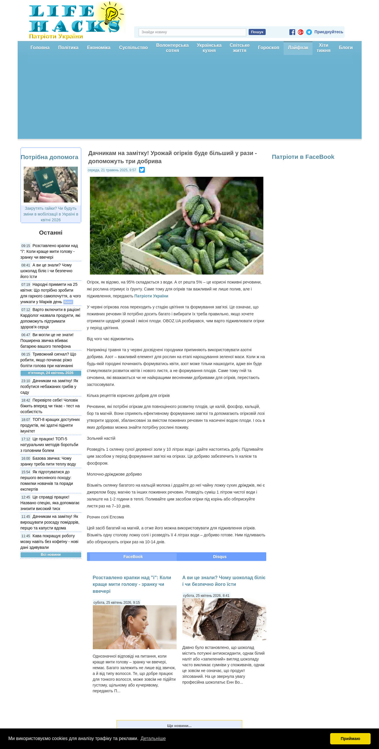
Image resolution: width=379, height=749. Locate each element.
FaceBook (133, 556)
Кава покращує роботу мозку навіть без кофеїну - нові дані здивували (50, 541)
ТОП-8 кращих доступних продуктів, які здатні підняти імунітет (50, 425)
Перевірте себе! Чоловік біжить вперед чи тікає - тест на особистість (50, 406)
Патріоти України (151, 296)
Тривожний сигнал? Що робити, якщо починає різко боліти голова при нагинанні (48, 360)
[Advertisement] (190, 98)
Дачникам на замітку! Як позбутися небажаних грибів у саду (49, 386)
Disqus (220, 556)
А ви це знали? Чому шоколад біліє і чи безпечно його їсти (47, 271)
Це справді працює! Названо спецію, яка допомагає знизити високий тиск (50, 503)
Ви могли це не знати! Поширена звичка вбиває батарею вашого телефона (47, 340)
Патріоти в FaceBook (303, 156)
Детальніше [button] (153, 738)
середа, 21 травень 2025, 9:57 (112, 170)
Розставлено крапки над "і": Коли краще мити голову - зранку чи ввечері (49, 251)
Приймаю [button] (350, 738)
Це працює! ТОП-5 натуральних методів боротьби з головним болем (49, 445)
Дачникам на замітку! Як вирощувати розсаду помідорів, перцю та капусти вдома (50, 522)
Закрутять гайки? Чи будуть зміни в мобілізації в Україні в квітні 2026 (50, 214)
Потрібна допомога (49, 157)
